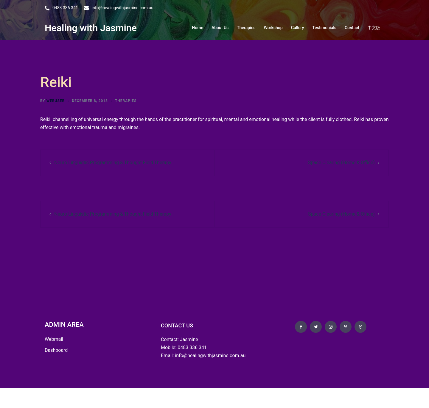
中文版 (374, 27)
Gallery (297, 27)
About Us (220, 27)
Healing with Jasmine (91, 28)
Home (197, 27)
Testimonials (324, 27)
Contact (352, 27)
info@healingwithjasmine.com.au (122, 7)
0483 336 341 (65, 7)
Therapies (246, 27)
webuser (55, 101)
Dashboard (56, 350)
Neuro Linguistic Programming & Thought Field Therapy (112, 162)
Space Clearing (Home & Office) (341, 162)
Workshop (273, 27)
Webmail (54, 339)
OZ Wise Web (88, 398)
